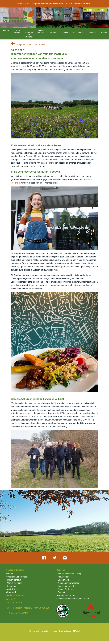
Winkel (101, 9)
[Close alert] (105, 3)
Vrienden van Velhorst (29, 35)
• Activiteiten (11, 589)
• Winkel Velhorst (14, 583)
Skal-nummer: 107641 (66, 595)
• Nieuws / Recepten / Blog (68, 574)
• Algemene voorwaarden (67, 583)
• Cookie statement (65, 586)
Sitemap (54, 631)
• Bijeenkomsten (13, 580)
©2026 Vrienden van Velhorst (39, 631)
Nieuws (65, 33)
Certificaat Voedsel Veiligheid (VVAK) (73, 599)
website (79, 69)
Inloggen (89, 9)
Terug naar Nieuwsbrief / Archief (28, 45)
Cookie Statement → (83, 4)
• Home (9, 574)
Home (6, 30)
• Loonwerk (11, 592)
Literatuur (52, 33)
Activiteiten (78, 33)
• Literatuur (11, 586)
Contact (103, 33)
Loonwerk (91, 33)
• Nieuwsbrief (62, 577)
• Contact (60, 592)
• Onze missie (62, 580)
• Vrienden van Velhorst (16, 577)
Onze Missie (17, 31)
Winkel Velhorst (40, 31)
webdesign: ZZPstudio (72, 631)
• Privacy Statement (65, 589)
